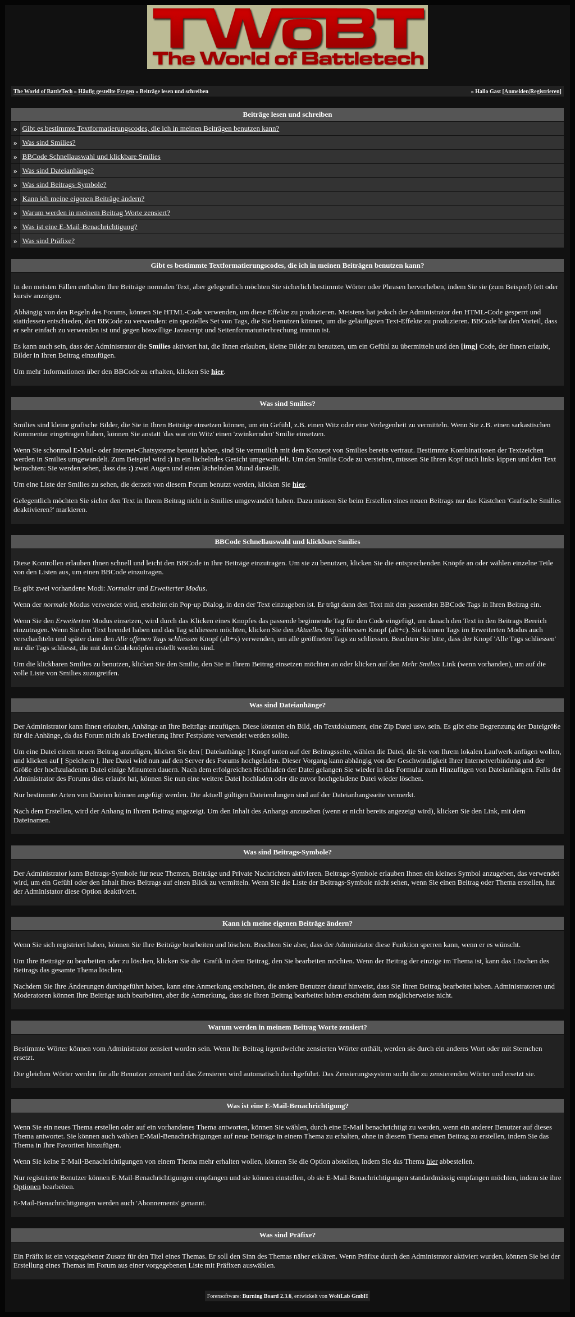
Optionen (26, 1186)
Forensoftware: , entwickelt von (287, 1296)
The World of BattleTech (42, 91)
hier (431, 1161)
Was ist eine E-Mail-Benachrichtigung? (80, 226)
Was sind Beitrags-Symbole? (64, 184)
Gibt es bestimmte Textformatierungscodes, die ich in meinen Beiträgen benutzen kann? (151, 128)
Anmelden (516, 91)
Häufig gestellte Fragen (106, 91)
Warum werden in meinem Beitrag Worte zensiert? (96, 212)
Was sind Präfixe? (48, 240)
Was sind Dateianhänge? (58, 170)
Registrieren (545, 91)
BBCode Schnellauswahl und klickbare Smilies (91, 156)
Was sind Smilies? (49, 142)
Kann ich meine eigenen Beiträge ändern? (83, 198)
